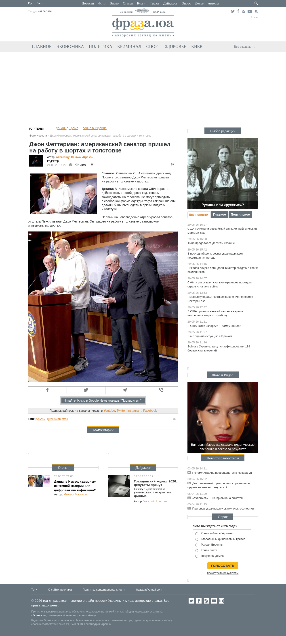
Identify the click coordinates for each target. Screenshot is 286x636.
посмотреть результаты (223, 573)
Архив (254, 17)
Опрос (186, 3)
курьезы (41, 419)
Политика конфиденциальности (104, 589)
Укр (39, 3)
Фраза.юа (39, 615)
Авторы (213, 3)
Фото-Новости (38, 135)
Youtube (109, 410)
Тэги (34, 589)
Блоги (141, 3)
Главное (42, 46)
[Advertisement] (143, 86)
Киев (197, 46)
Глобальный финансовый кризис (220, 539)
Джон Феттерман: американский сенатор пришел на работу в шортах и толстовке (100, 135)
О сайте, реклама (60, 589)
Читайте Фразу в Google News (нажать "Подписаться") (103, 400)
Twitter (121, 410)
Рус (30, 3)
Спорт (153, 46)
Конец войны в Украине (214, 533)
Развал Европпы (209, 544)
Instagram (134, 410)
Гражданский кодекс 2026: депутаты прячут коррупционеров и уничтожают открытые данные (155, 488)
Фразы (154, 3)
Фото (101, 3)
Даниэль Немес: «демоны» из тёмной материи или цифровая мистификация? (75, 486)
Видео (114, 3)
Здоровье (175, 46)
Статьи (128, 3)
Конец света (206, 550)
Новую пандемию (209, 556)
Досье (199, 3)
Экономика (70, 46)
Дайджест (170, 3)
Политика (100, 46)
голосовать (222, 565)
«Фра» (87, 157)
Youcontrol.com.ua (155, 501)
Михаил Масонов (75, 494)
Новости (88, 3)
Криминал (129, 46)
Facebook (150, 410)
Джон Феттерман (57, 419)
